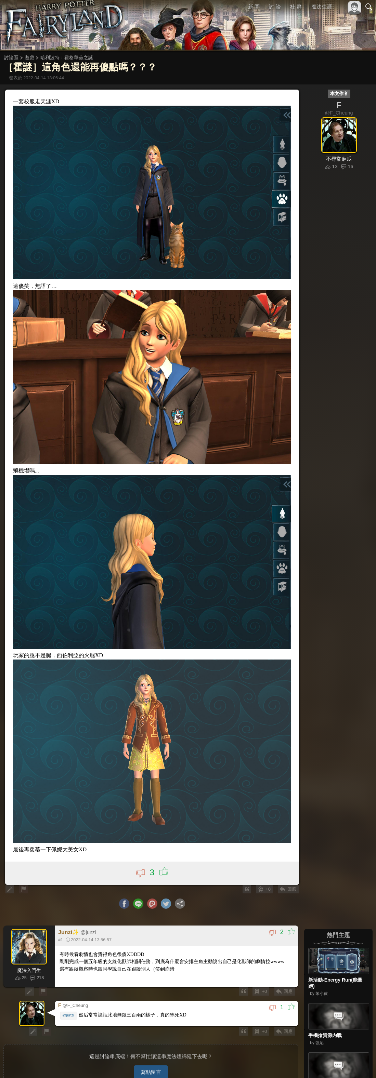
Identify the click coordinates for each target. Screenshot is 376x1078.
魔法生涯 (321, 7)
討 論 (275, 7)
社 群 (296, 7)
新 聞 (254, 7)
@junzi (68, 1011)
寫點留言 (151, 1066)
